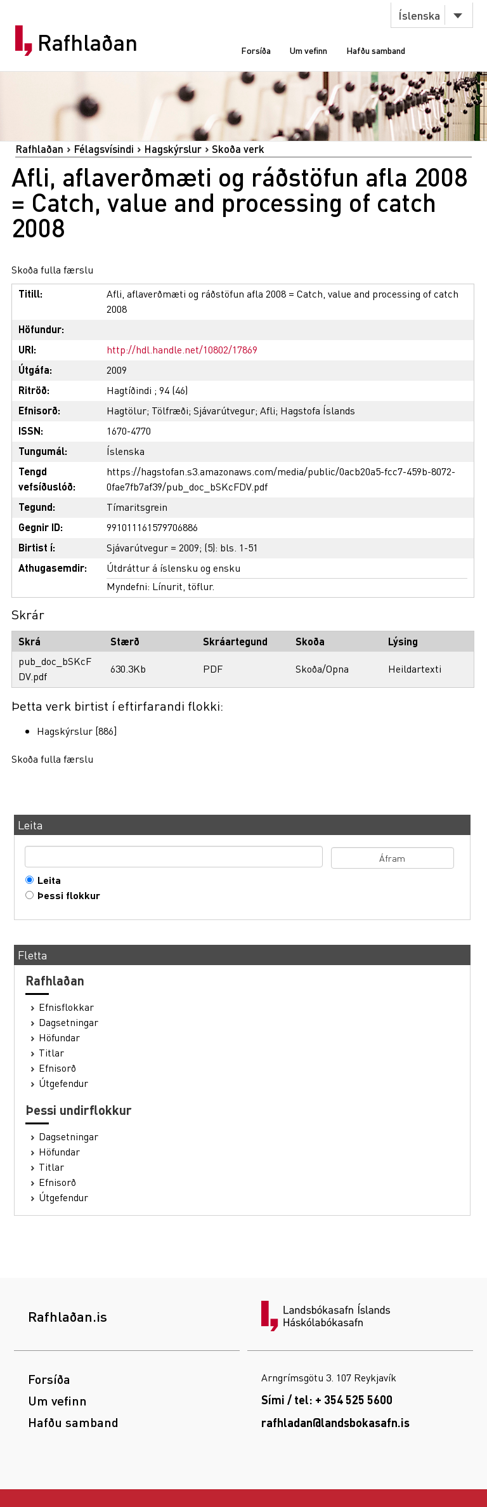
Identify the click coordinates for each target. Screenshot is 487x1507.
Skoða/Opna (322, 668)
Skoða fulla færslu (52, 269)
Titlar (51, 1052)
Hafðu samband (375, 50)
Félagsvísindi (104, 148)
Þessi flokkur (66, 895)
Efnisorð (57, 1068)
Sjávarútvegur (224, 410)
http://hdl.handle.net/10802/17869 (182, 349)
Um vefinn (308, 50)
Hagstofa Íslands (317, 410)
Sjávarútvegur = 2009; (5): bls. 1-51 (182, 547)
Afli (267, 410)
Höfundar (59, 1037)
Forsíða (256, 50)
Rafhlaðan (87, 42)
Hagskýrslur (173, 148)
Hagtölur (126, 410)
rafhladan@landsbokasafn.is (335, 1422)
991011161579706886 (152, 527)
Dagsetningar (68, 1022)
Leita (46, 880)
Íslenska (419, 15)
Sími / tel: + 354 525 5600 (327, 1399)
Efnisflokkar (66, 1007)
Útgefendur (63, 1083)
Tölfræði (170, 410)
